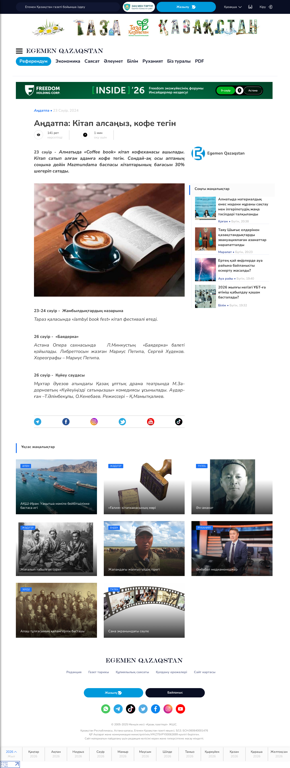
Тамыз (189, 754)
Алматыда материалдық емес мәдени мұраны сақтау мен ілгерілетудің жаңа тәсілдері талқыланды (243, 207)
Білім (132, 61)
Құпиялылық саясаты (132, 672)
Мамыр (122, 754)
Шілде (167, 754)
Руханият (153, 61)
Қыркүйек (212, 754)
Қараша (256, 754)
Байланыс (175, 692)
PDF (199, 61)
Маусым (145, 754)
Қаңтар (33, 754)
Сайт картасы (204, 672)
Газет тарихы (98, 672)
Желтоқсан (279, 754)
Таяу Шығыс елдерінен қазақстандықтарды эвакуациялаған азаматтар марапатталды (242, 237)
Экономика (68, 61)
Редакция (74, 672)
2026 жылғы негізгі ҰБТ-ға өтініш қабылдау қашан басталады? (242, 292)
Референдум (33, 61)
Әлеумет (113, 61)
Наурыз (78, 754)
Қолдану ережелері (171, 672)
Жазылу (186, 7)
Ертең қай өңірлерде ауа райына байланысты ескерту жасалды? (240, 265)
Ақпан (56, 754)
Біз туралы (179, 61)
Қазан (234, 754)
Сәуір (100, 754)
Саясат (92, 61)
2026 (11, 754)
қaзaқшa (233, 7)
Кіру (266, 7)
